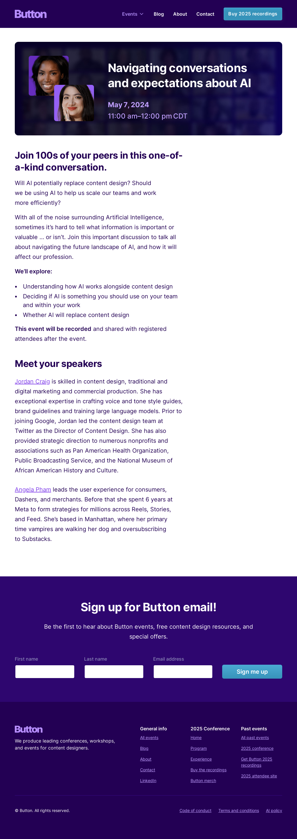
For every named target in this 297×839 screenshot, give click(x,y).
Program (199, 748)
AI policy (274, 810)
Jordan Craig (32, 381)
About (180, 14)
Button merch (203, 780)
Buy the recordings (209, 769)
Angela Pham (33, 489)
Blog (159, 14)
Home (196, 737)
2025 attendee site (259, 775)
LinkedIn (148, 780)
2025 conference (257, 748)
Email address (168, 659)
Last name (95, 659)
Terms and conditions (238, 810)
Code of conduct (195, 810)
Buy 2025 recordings (253, 14)
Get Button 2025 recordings (256, 762)
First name (26, 659)
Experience (201, 758)
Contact (205, 14)
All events (149, 737)
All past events (255, 737)
